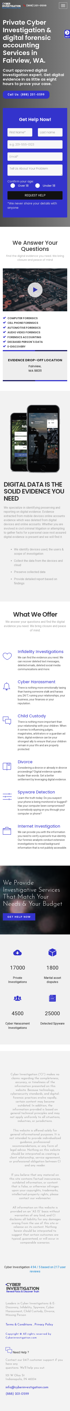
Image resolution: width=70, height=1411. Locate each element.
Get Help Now (19, 916)
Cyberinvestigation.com (21, 1337)
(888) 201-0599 (35, 5)
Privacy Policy (44, 1324)
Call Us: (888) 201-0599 (26, 94)
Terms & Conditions (19, 1324)
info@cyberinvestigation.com (27, 1387)
